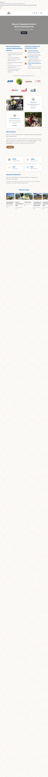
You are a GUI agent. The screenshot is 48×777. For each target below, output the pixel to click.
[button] (40, 576)
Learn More (14, 125)
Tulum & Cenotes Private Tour (19, 204)
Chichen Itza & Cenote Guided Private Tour (37, 204)
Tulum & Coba (27, 202)
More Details (10, 147)
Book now (24, 32)
